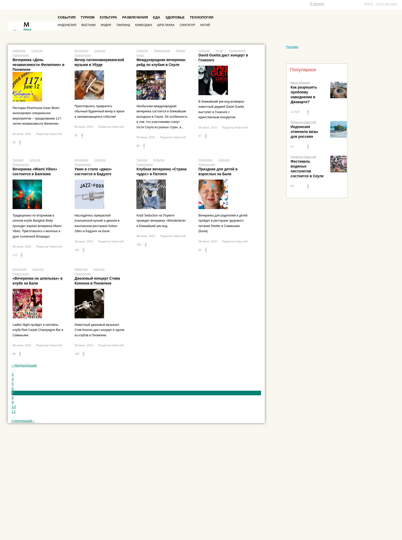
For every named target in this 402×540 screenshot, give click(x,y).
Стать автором (386, 4)
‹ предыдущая (24, 365)
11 (14, 411)
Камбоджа (143, 24)
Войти (368, 4)
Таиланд (123, 24)
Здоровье (175, 17)
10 (14, 407)
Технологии (201, 17)
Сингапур (187, 24)
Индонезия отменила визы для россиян (304, 132)
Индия (106, 24)
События (67, 17)
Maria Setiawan (300, 82)
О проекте (317, 4)
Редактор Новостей (303, 122)
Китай (205, 24)
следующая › (23, 420)
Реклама (292, 47)
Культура (108, 17)
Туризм (88, 17)
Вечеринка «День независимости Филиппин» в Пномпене (38, 65)
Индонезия (67, 24)
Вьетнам (88, 24)
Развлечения (135, 17)
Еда (156, 17)
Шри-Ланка (166, 24)
